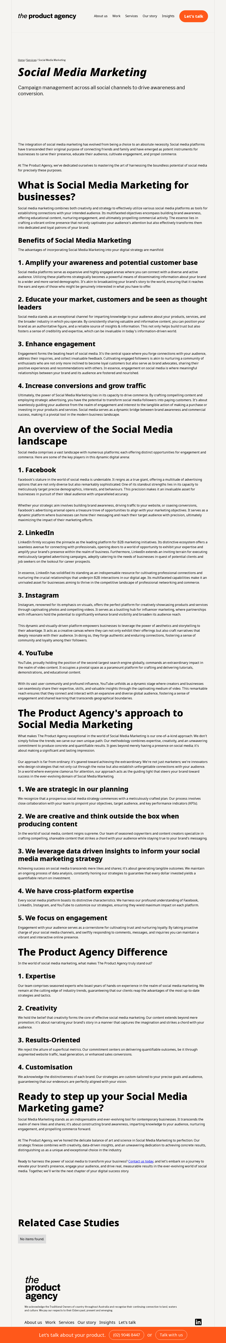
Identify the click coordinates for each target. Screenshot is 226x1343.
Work (116, 16)
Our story (150, 16)
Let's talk (193, 16)
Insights (168, 16)
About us (101, 16)
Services (131, 16)
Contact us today (140, 1161)
